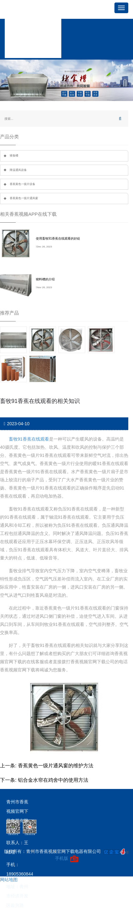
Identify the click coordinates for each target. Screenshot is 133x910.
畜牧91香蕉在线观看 (29, 439)
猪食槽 (14, 155)
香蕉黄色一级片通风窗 (24, 198)
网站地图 (9, 879)
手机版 (61, 858)
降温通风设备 (18, 170)
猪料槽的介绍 (45, 279)
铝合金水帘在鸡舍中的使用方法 (53, 780)
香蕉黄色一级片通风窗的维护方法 (55, 765)
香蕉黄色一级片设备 (22, 184)
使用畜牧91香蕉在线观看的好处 (58, 238)
